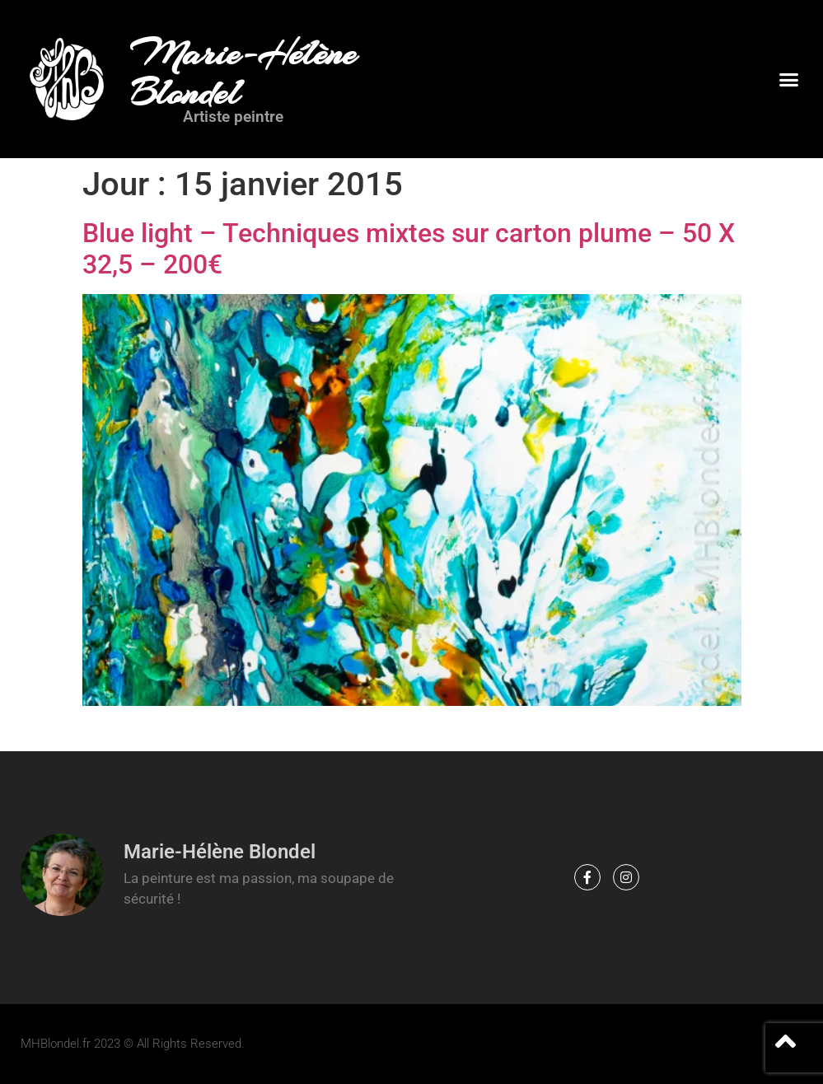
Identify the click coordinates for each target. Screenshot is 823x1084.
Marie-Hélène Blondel (243, 73)
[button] (788, 79)
